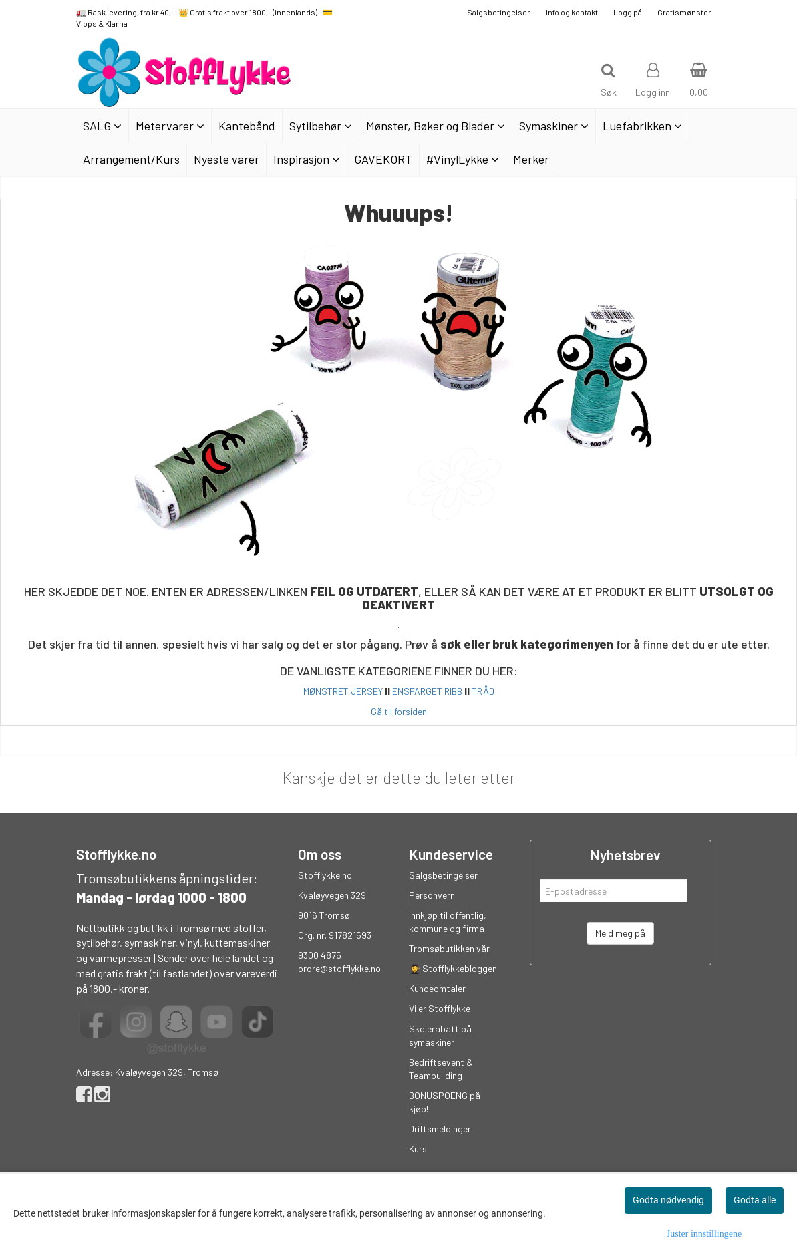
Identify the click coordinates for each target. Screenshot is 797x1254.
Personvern (432, 895)
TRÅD (483, 691)
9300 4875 (319, 955)
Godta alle (755, 1200)
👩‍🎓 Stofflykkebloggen (453, 968)
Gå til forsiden (399, 711)
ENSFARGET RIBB (427, 691)
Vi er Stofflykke (439, 1008)
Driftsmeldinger (440, 1128)
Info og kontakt (572, 12)
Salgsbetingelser (498, 12)
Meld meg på (620, 933)
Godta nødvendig (668, 1200)
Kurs (418, 1148)
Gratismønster (684, 12)
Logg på (627, 12)
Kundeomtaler (437, 988)
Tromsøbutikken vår (449, 948)
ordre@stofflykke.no (339, 968)
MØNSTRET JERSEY (343, 691)
